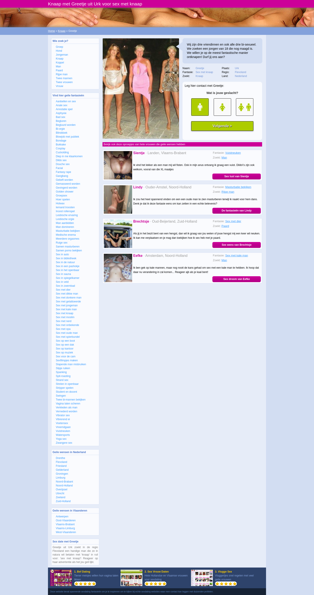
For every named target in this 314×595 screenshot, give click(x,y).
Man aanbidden (65, 223)
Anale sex (61, 105)
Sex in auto (62, 254)
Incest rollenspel (65, 211)
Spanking (61, 372)
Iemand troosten (65, 207)
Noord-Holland (64, 485)
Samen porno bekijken (69, 250)
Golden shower (64, 191)
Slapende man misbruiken (71, 364)
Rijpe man (62, 74)
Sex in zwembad (65, 285)
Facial (59, 168)
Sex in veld (62, 281)
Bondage (61, 140)
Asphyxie (61, 113)
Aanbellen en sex (66, 101)
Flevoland (61, 462)
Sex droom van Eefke (236, 279)
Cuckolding (62, 152)
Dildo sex (61, 160)
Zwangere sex (64, 442)
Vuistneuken (63, 431)
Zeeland (60, 497)
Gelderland (62, 469)
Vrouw (59, 86)
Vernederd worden (66, 411)
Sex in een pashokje (67, 266)
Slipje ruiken (63, 368)
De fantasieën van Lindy (236, 210)
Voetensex (62, 423)
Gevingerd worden (66, 187)
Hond (59, 50)
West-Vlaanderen (66, 532)
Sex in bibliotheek (66, 258)
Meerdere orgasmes (67, 238)
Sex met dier (63, 289)
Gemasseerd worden (68, 183)
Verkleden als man (66, 407)
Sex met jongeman (67, 305)
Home (51, 30)
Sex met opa (63, 329)
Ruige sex (61, 242)
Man (58, 66)
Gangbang (62, 175)
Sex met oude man (67, 332)
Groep (59, 46)
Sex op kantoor (64, 348)
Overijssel (61, 489)
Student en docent (66, 391)
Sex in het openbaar (67, 270)
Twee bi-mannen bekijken (70, 399)
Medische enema (66, 234)
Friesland (61, 465)
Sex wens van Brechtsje (237, 244)
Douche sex (63, 164)
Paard (59, 70)
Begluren (61, 121)
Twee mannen (64, 78)
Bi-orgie (60, 128)
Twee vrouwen (64, 82)
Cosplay (60, 148)
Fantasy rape (63, 172)
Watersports (63, 434)
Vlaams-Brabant (65, 524)
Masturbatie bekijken (68, 230)
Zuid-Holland (63, 501)
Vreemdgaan (63, 427)
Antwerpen (62, 516)
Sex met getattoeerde (68, 301)
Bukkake (61, 144)
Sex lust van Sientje (236, 176)
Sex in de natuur (65, 262)
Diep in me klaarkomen (69, 156)
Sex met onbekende (67, 325)
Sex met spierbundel (68, 336)
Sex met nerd (63, 321)
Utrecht (60, 493)
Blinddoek (61, 132)
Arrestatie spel (64, 109)
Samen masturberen (68, 246)
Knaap (61, 30)
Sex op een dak (65, 344)
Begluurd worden (66, 124)
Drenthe (60, 458)
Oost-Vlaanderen (66, 520)
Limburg (60, 477)
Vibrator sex (63, 415)
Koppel (60, 62)
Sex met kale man (66, 309)
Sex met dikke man (67, 293)
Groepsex (61, 195)
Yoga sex (61, 438)
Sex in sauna (63, 274)
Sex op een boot (65, 340)
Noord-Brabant (64, 481)
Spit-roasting (63, 376)
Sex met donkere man (68, 297)
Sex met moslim (65, 317)
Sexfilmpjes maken (67, 360)
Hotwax (60, 203)
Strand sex (62, 380)
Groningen (62, 473)
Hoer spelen (63, 199)
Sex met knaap (64, 313)
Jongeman (62, 54)
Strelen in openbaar (67, 383)
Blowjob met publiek (67, 136)
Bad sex (60, 117)
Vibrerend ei (63, 419)
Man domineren (65, 226)
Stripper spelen (64, 387)
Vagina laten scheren (68, 403)
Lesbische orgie (65, 219)
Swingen (61, 395)
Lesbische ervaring (67, 215)
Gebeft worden (64, 179)
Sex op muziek (64, 352)
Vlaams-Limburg (65, 528)
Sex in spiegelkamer (67, 278)
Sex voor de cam (65, 356)
